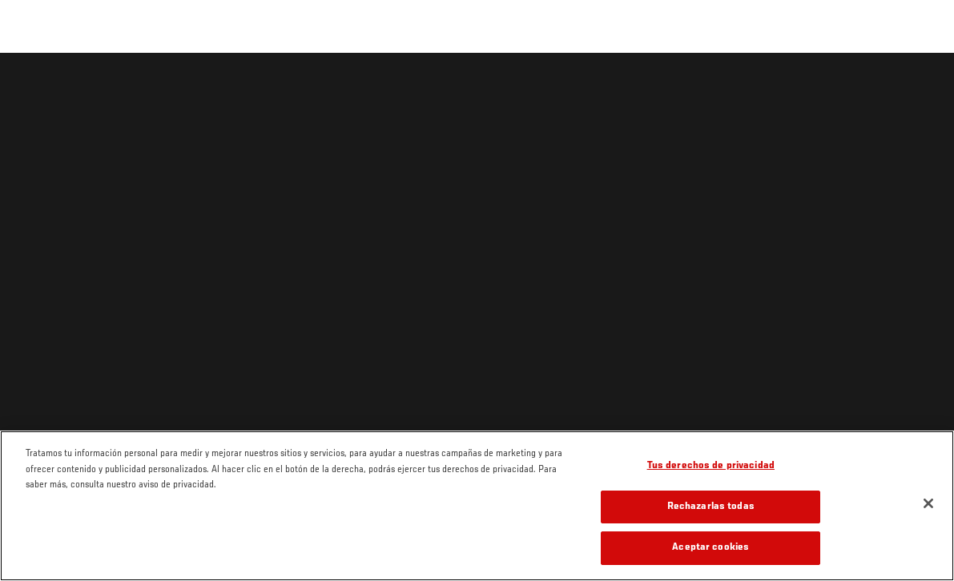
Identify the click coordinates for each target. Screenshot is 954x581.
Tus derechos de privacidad (711, 466)
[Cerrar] (928, 503)
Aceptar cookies (710, 548)
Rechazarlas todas (711, 507)
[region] (477, 506)
